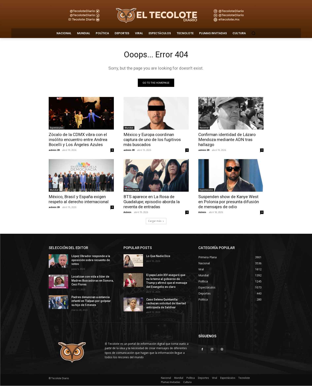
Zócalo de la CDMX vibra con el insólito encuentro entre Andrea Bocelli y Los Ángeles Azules (78, 139)
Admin (127, 212)
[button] (253, 33)
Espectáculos (56, 128)
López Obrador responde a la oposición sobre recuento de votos (90, 260)
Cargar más (156, 221)
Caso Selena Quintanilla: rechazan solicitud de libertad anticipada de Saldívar (166, 303)
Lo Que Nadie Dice (158, 256)
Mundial (129, 128)
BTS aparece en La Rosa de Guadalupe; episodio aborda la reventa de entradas (152, 202)
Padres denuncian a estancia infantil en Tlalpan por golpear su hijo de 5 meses (91, 301)
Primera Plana (132, 190)
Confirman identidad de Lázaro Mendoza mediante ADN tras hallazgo (227, 139)
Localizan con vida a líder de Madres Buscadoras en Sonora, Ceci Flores (92, 280)
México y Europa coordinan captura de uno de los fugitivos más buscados (152, 139)
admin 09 (54, 150)
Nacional (204, 128)
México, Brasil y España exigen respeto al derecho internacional (79, 199)
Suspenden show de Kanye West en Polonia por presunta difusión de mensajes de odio (228, 202)
